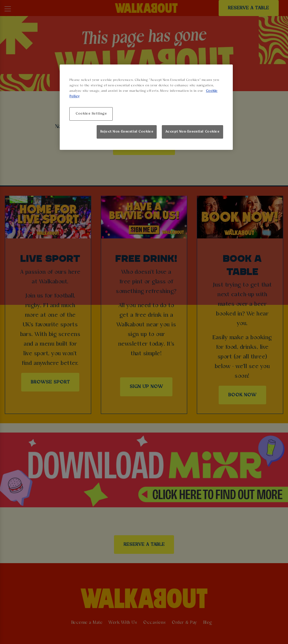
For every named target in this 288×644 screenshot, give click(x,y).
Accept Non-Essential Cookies (192, 131)
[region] (146, 107)
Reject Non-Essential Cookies (126, 131)
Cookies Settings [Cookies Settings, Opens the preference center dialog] (91, 114)
